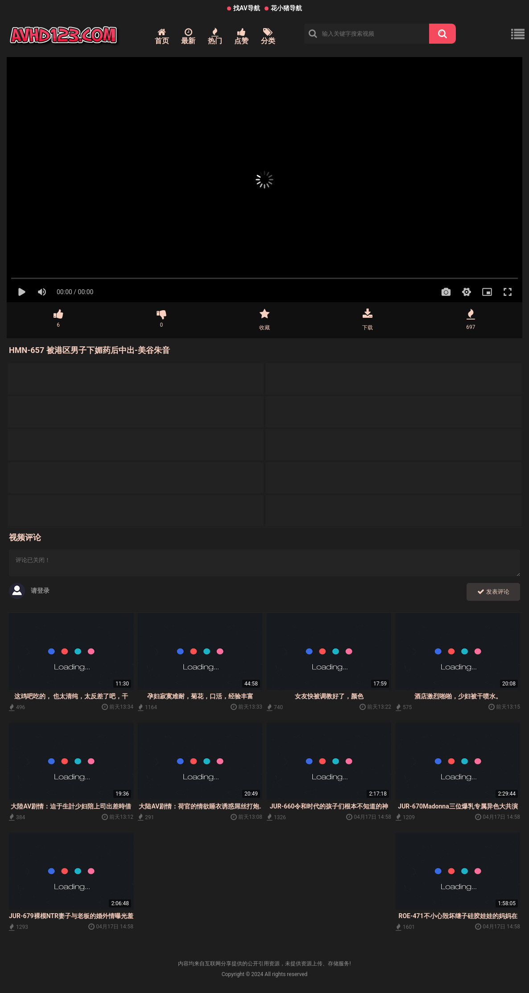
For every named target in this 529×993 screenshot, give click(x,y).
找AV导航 (246, 8)
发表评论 (493, 591)
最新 (188, 36)
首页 (162, 36)
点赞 (241, 36)
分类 (268, 36)
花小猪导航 (286, 8)
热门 (215, 36)
